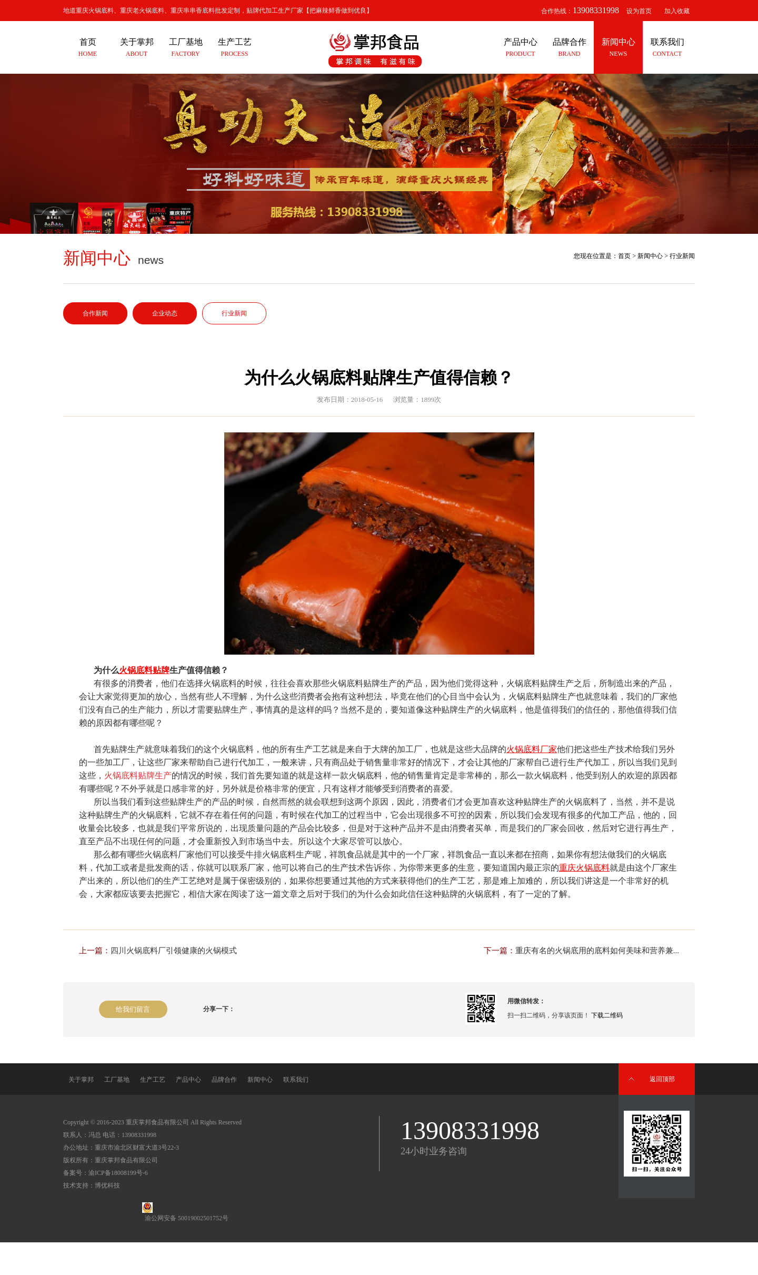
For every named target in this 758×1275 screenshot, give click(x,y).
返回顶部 (662, 1079)
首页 (624, 256)
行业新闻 (234, 313)
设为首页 (639, 11)
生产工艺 (152, 1079)
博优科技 (107, 1185)
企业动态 (164, 313)
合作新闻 (95, 313)
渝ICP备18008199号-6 (118, 1173)
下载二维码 (607, 1015)
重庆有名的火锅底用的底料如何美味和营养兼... (597, 950)
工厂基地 (116, 1079)
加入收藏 (677, 11)
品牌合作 (224, 1079)
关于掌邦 (81, 1079)
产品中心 (188, 1079)
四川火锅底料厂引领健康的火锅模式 (174, 950)
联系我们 (295, 1079)
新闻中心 (650, 256)
